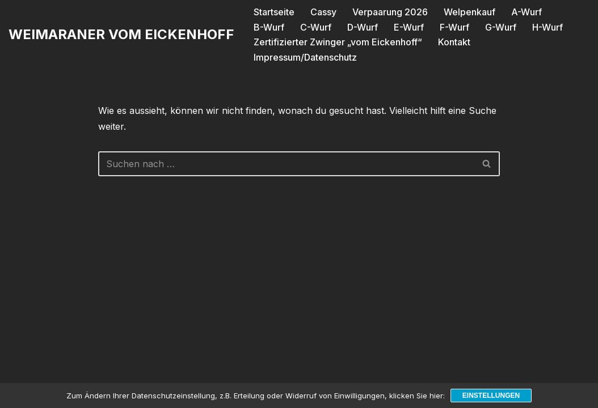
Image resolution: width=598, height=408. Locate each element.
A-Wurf (526, 12)
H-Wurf (547, 27)
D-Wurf (362, 27)
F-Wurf (454, 27)
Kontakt (454, 42)
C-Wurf (315, 27)
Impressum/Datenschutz (305, 57)
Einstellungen (491, 396)
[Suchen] (286, 163)
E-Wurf (409, 27)
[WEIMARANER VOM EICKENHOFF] (121, 34)
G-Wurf (500, 27)
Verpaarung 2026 (390, 12)
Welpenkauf (469, 12)
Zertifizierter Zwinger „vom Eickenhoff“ (338, 42)
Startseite (274, 12)
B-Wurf (269, 27)
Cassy (323, 12)
